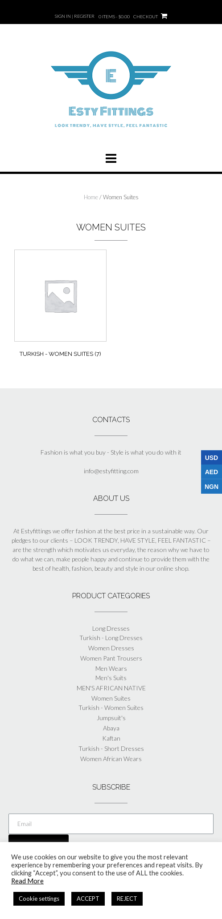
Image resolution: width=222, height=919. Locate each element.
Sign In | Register (75, 16)
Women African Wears (111, 758)
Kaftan (111, 738)
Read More (27, 881)
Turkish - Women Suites (111, 707)
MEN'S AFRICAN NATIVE (111, 688)
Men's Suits (111, 677)
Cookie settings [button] (39, 898)
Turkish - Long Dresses (111, 637)
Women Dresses (111, 648)
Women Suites (111, 698)
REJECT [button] (127, 898)
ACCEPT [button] (88, 898)
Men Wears (111, 668)
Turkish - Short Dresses (111, 748)
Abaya (111, 728)
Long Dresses (111, 628)
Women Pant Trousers (111, 658)
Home (91, 197)
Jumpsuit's (111, 717)
